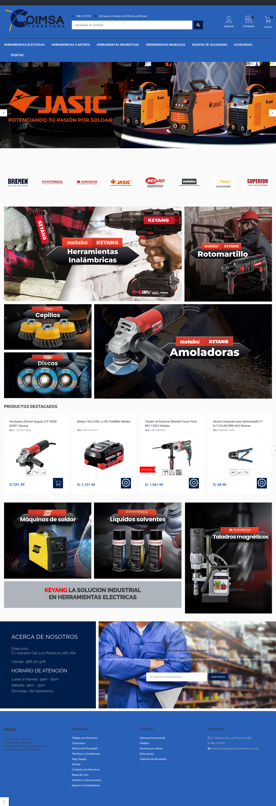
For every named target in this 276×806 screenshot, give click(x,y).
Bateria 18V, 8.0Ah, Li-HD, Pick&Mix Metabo (104, 421)
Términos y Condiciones (86, 753)
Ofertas (17, 55)
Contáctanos (216, 729)
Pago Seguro (79, 759)
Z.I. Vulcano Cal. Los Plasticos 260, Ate (43, 653)
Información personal (152, 738)
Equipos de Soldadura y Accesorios (25, 746)
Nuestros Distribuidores (86, 785)
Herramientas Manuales (165, 44)
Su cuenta (146, 729)
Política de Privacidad (84, 748)
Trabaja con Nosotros (85, 738)
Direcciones (147, 753)
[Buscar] (132, 25)
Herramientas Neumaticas (118, 44)
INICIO (10, 729)
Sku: (11, 430)
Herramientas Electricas (24, 44)
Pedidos (144, 743)
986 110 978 (84, 16)
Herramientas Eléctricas (18, 739)
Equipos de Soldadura (209, 44)
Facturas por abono (151, 748)
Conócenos (78, 743)
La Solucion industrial (93, 590)
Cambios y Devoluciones (86, 780)
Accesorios (243, 44)
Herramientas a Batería (17, 742)
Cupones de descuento (153, 759)
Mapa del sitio (80, 774)
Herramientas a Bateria (71, 44)
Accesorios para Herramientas (22, 749)
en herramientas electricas (93, 597)
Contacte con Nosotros (86, 769)
